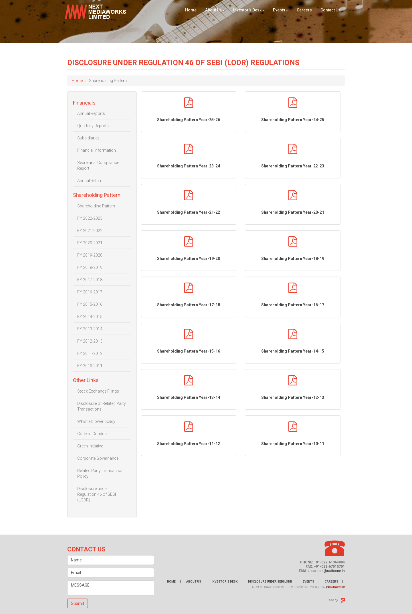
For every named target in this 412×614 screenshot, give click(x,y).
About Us (215, 10)
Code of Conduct (92, 433)
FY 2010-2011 (89, 365)
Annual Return (89, 180)
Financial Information (96, 150)
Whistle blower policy (96, 421)
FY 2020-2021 (89, 243)
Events (280, 10)
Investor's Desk (248, 10)
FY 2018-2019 (89, 267)
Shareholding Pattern (96, 206)
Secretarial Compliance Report (98, 165)
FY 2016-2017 (89, 292)
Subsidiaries (88, 138)
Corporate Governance (97, 458)
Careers (304, 10)
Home (191, 10)
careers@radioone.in (328, 571)
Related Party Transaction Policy (100, 473)
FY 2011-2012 (89, 353)
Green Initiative (90, 446)
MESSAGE (110, 588)
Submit (77, 603)
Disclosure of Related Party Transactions (101, 406)
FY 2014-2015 (89, 316)
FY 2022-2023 (89, 218)
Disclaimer (336, 587)
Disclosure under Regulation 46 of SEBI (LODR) (96, 494)
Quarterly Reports (93, 125)
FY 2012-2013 (89, 341)
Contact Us (330, 10)
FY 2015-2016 (89, 304)
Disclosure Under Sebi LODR (270, 581)
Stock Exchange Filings (98, 391)
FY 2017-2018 (89, 279)
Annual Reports (91, 113)
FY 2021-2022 (89, 230)
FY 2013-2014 (89, 329)
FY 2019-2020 (89, 255)
